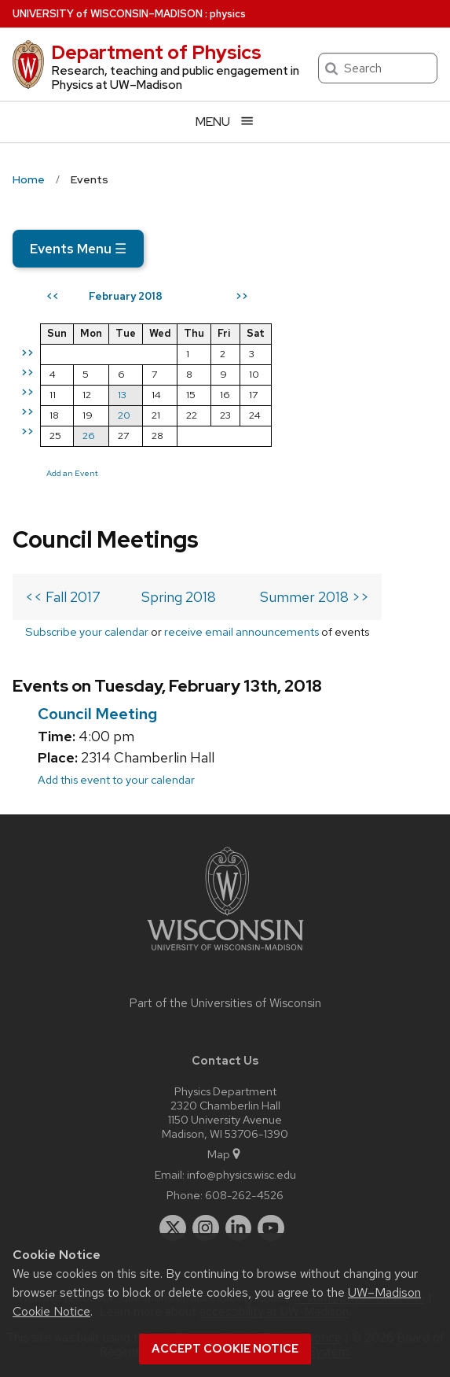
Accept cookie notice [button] (225, 1349)
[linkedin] (238, 1228)
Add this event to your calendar (116, 779)
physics (228, 13)
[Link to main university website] (225, 953)
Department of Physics (156, 52)
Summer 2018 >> (314, 597)
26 (88, 435)
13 (122, 394)
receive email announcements (241, 631)
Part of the (225, 1003)
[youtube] (271, 1228)
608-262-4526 (244, 1194)
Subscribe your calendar (86, 631)
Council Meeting (97, 713)
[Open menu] (225, 121)
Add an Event (72, 472)
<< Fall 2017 (63, 597)
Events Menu (78, 248)
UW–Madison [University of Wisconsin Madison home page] (108, 13)
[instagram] (205, 1228)
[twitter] (172, 1228)
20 (124, 415)
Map (225, 1153)
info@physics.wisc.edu (241, 1174)
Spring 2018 (178, 597)
